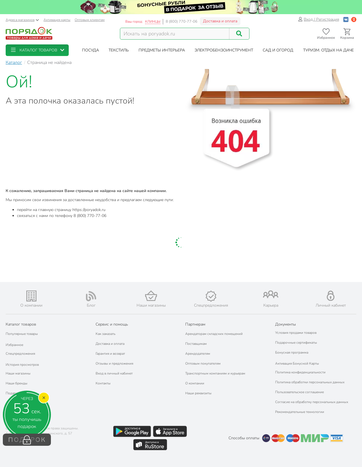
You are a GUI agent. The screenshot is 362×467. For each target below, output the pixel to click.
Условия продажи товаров (295, 332)
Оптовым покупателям (203, 363)
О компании (194, 383)
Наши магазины (18, 373)
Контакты (103, 383)
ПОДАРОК (27, 440)
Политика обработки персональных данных (309, 382)
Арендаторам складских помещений (214, 334)
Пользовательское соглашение (299, 392)
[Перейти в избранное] (326, 33)
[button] (37, 50)
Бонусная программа (291, 352)
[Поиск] (239, 33)
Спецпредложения (20, 353)
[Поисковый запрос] (174, 33)
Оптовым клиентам (90, 20)
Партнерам (195, 324)
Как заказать (105, 334)
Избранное (14, 345)
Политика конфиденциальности (300, 372)
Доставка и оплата (220, 21)
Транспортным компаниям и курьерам (215, 373)
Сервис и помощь (112, 324)
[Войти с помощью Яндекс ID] (353, 19)
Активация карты (57, 20)
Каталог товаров (21, 324)
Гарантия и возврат (110, 353)
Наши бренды (16, 383)
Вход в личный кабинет (114, 373)
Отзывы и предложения (114, 363)
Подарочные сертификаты (296, 342)
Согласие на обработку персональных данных (311, 402)
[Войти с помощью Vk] (345, 19)
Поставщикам (196, 343)
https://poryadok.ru (88, 209)
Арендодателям (197, 353)
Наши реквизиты (198, 393)
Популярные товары (22, 334)
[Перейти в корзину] (347, 33)
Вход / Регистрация (318, 19)
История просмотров (22, 364)
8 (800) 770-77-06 (181, 21)
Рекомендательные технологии (299, 412)
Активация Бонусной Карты (297, 363)
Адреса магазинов (22, 20)
